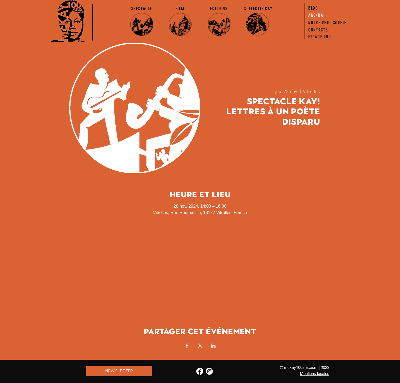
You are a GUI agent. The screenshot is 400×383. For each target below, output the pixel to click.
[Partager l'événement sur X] (200, 346)
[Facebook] (199, 371)
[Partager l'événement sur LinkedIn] (213, 346)
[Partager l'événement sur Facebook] (187, 346)
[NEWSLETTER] (119, 371)
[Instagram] (209, 371)
